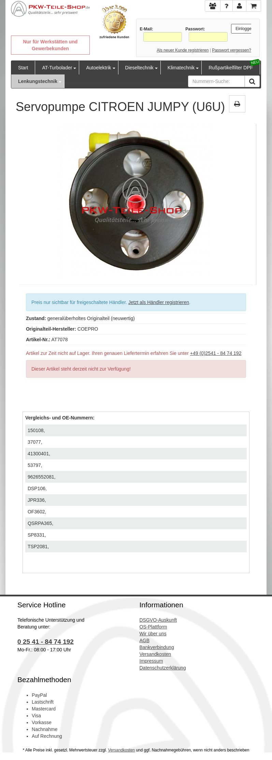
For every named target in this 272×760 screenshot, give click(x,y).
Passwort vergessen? (231, 50)
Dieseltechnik (139, 67)
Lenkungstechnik (37, 81)
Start (23, 67)
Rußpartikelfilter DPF (231, 67)
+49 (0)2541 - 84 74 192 (216, 353)
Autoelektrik (98, 67)
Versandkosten (121, 750)
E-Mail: (146, 29)
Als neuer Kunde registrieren (183, 50)
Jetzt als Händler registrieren (158, 302)
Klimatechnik (181, 67)
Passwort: (195, 29)
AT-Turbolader (57, 67)
